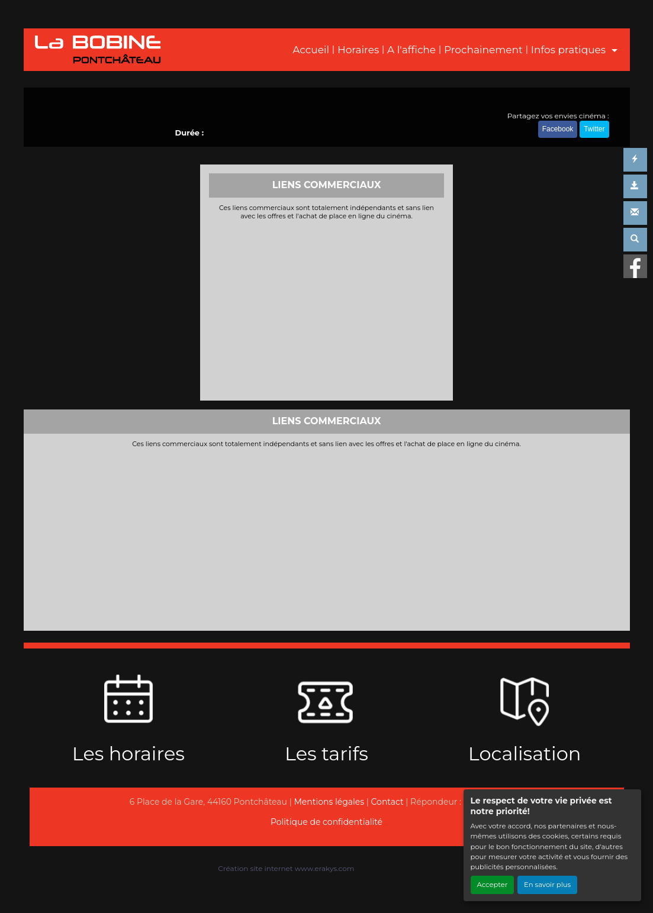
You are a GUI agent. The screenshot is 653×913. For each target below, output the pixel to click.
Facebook (558, 129)
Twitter (594, 129)
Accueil (310, 50)
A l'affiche (411, 50)
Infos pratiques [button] (570, 50)
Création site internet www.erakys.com (286, 868)
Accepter (492, 884)
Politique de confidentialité (326, 822)
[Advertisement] (326, 309)
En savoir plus (547, 884)
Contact (387, 801)
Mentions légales (329, 801)
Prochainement (483, 50)
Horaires (358, 50)
